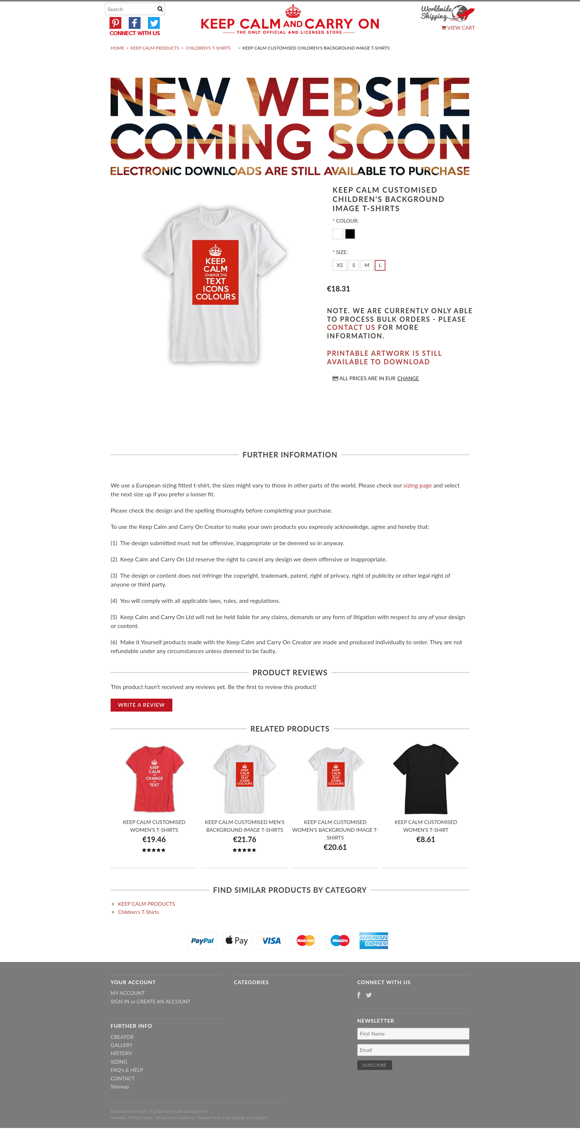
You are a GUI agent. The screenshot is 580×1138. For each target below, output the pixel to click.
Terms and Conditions (175, 1134)
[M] (367, 283)
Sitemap (120, 1104)
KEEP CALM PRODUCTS (155, 65)
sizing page (418, 502)
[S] (353, 283)
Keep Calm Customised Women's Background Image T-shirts (335, 847)
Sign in (120, 1019)
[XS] (340, 283)
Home (117, 65)
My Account (128, 1010)
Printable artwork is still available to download (384, 375)
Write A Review (141, 722)
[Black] (350, 251)
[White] (339, 251)
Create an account (163, 1019)
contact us (351, 345)
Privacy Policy (140, 1134)
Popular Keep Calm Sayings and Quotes (232, 1134)
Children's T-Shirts (208, 65)
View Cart (458, 27)
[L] (380, 283)
